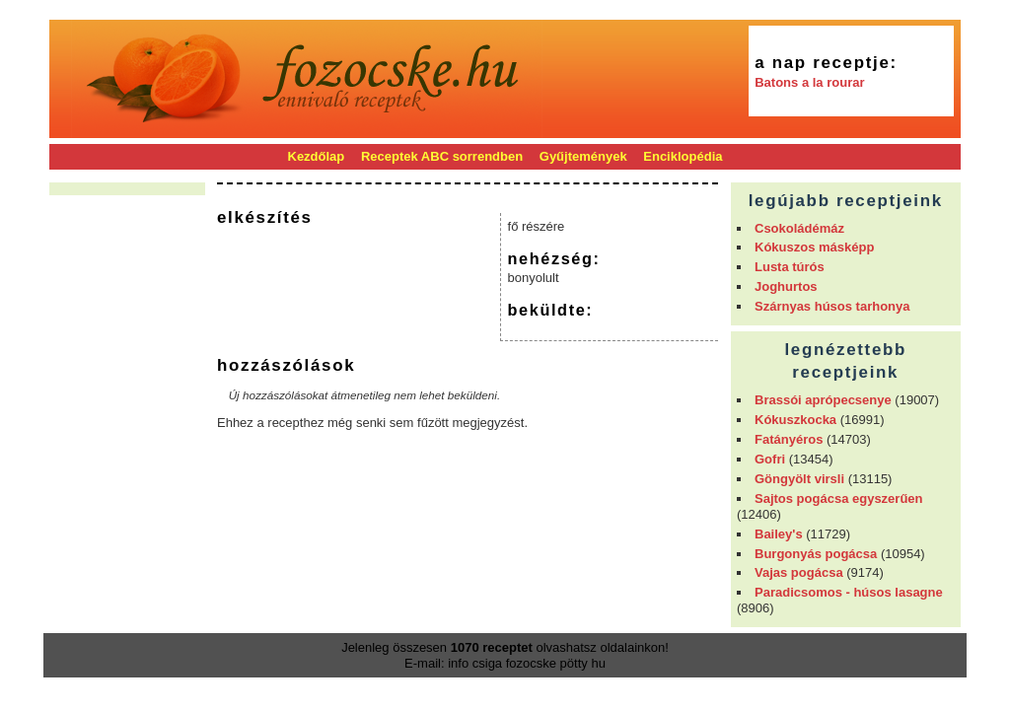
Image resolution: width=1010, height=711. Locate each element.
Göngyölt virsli (799, 478)
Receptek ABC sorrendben (442, 156)
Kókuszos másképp (814, 247)
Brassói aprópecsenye (823, 399)
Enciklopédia (682, 156)
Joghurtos (786, 286)
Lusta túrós (790, 266)
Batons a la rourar (809, 82)
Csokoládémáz (799, 228)
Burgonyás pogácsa (816, 553)
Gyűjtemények (583, 156)
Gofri (770, 459)
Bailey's (779, 534)
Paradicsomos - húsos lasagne (849, 592)
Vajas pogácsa (799, 572)
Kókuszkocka (795, 419)
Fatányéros (789, 439)
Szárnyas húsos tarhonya (832, 306)
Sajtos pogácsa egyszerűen (839, 498)
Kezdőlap (316, 156)
